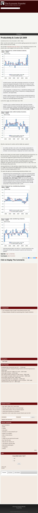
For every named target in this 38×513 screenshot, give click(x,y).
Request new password (7, 419)
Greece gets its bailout (6, 373)
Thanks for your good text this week (10, 438)
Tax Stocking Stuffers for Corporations (9, 378)
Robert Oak (8, 40)
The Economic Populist (15, 3)
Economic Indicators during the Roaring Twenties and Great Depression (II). (18, 368)
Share (30, 257)
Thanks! (4, 428)
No (14, 460)
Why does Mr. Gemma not (8, 441)
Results (3, 468)
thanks (3, 426)
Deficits (4, 448)
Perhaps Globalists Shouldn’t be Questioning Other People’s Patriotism (17, 312)
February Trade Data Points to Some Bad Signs (12, 408)
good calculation (6, 425)
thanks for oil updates (7, 433)
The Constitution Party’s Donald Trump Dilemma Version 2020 (16, 310)
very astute (4, 430)
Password (18, 417)
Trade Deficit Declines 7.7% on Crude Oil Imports (13, 409)
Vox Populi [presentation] (17, 472)
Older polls (4, 466)
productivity (12, 253)
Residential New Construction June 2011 (10, 367)
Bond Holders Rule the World (7, 377)
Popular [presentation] (4, 472)
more (35, 450)
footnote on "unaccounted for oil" (9, 431)
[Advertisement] (19, 22)
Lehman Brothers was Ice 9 (7, 381)
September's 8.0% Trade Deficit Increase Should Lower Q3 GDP (16, 413)
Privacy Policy (19, 507)
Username (4, 417)
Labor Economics (11, 256)
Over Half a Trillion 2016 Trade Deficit (10, 406)
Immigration (5, 446)
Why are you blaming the (7, 445)
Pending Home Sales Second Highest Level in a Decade (13, 380)
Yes (14, 458)
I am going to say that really (8, 443)
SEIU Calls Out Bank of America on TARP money (12, 374)
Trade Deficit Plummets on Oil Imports (10, 411)
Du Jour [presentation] (10, 472)
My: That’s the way (6, 440)
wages (7, 253)
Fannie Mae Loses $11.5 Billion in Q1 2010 (10, 371)
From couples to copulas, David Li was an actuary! (12, 376)
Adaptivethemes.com (24, 511)
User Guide (4, 361)
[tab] (4, 472)
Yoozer (3, 436)
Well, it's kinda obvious (7, 435)
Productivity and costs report (13, 46)
